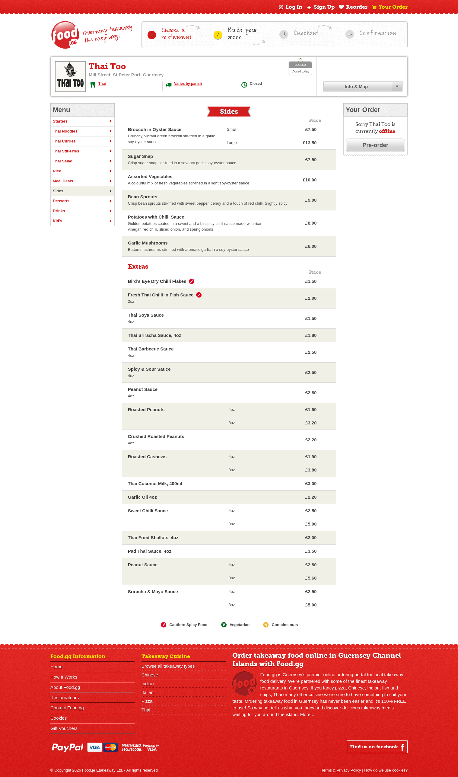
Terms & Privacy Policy (341, 770)
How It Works (63, 676)
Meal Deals (82, 181)
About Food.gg (65, 687)
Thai (102, 84)
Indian (148, 683)
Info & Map (356, 86)
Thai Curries (82, 141)
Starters (82, 121)
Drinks (82, 211)
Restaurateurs (64, 697)
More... (307, 714)
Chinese (150, 674)
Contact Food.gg (67, 707)
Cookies (58, 718)
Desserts (82, 201)
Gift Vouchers (64, 728)
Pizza (147, 701)
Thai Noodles (82, 131)
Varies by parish (188, 84)
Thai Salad (82, 161)
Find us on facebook (378, 747)
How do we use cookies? (386, 770)
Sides (82, 191)
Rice (82, 171)
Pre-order (376, 145)
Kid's (82, 221)
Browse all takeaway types (168, 666)
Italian (148, 692)
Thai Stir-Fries (82, 151)
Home (56, 666)
